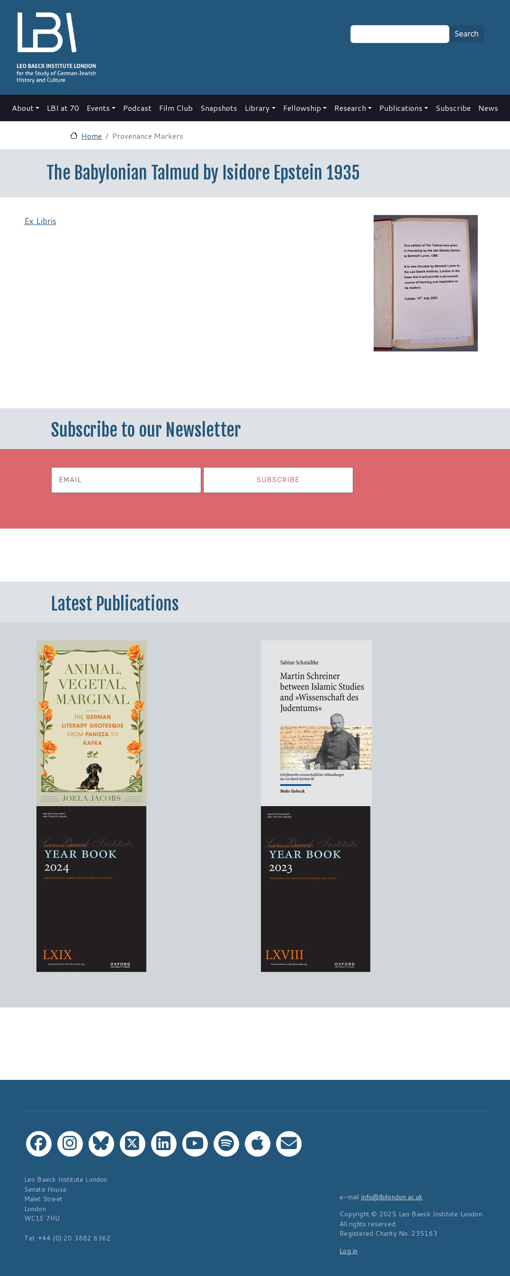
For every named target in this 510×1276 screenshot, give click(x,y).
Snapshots (218, 107)
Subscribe (453, 107)
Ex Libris (40, 221)
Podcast (137, 107)
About (23, 107)
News (488, 107)
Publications (400, 107)
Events (98, 107)
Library (257, 107)
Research (350, 107)
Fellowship (302, 107)
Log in (349, 1250)
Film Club (176, 107)
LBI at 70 (63, 107)
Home (91, 135)
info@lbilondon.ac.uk (392, 1196)
